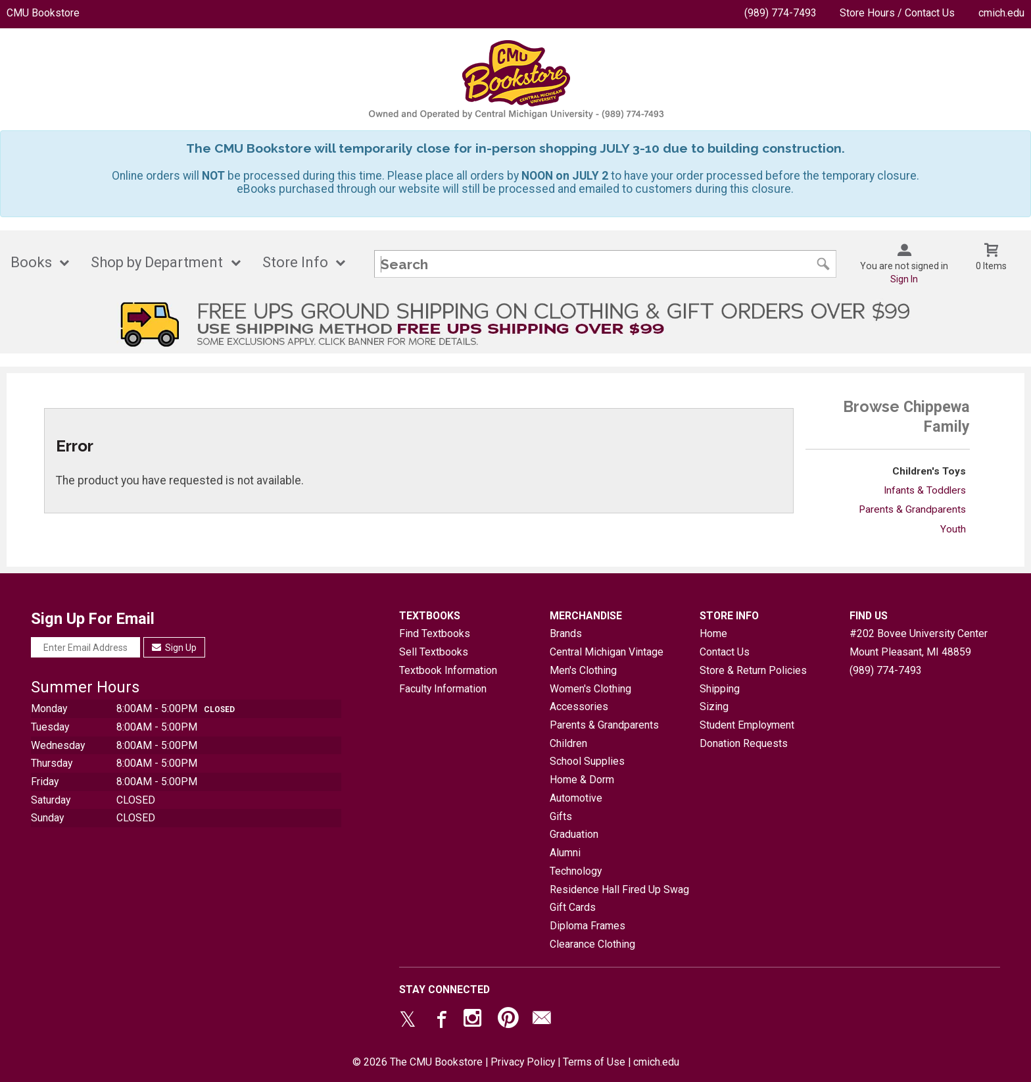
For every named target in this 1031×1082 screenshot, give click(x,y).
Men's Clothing (583, 670)
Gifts (561, 816)
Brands (566, 633)
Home (713, 633)
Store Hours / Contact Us (897, 13)
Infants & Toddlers (925, 490)
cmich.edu (1001, 13)
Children (568, 743)
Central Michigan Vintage (606, 652)
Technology (576, 871)
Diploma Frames (587, 925)
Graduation (574, 834)
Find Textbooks (434, 633)
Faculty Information (443, 689)
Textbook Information (448, 670)
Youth (953, 529)
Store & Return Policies (753, 670)
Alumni (565, 852)
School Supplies (587, 761)
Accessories (579, 706)
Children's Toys (929, 471)
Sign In (904, 279)
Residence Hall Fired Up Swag (619, 889)
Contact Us (725, 652)
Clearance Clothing (592, 944)
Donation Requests (744, 743)
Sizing (714, 706)
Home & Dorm (582, 779)
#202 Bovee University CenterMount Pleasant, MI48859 (919, 642)
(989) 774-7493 (780, 13)
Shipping (720, 689)
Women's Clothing (590, 689)
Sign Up (174, 647)
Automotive (576, 798)
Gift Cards (573, 907)
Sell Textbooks (433, 652)
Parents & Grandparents (912, 509)
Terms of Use (594, 1062)
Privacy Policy (523, 1062)
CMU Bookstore (43, 13)
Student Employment (747, 725)
